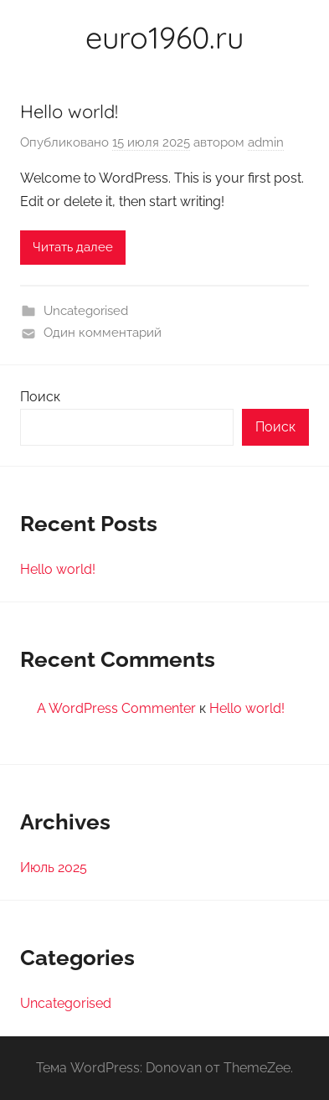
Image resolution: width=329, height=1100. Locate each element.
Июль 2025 (53, 867)
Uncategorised (86, 310)
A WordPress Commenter (116, 708)
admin (266, 142)
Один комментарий (103, 332)
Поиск (40, 397)
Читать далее (73, 247)
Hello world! (69, 111)
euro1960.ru (164, 37)
